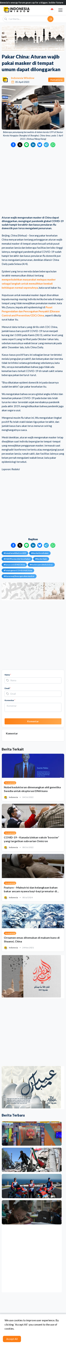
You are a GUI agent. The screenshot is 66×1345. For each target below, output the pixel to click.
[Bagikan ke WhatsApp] (52, 144)
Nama (8, 674)
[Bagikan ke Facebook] (13, 144)
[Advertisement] (33, 182)
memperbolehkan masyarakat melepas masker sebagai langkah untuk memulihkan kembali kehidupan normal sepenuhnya (29, 283)
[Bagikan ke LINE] (26, 144)
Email (8, 688)
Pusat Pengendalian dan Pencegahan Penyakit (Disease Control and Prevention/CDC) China (31, 311)
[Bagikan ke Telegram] (46, 144)
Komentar (10, 700)
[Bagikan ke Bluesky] (39, 144)
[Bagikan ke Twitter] (19, 144)
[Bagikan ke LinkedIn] (33, 144)
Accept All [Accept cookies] (12, 1338)
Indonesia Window (22, 77)
